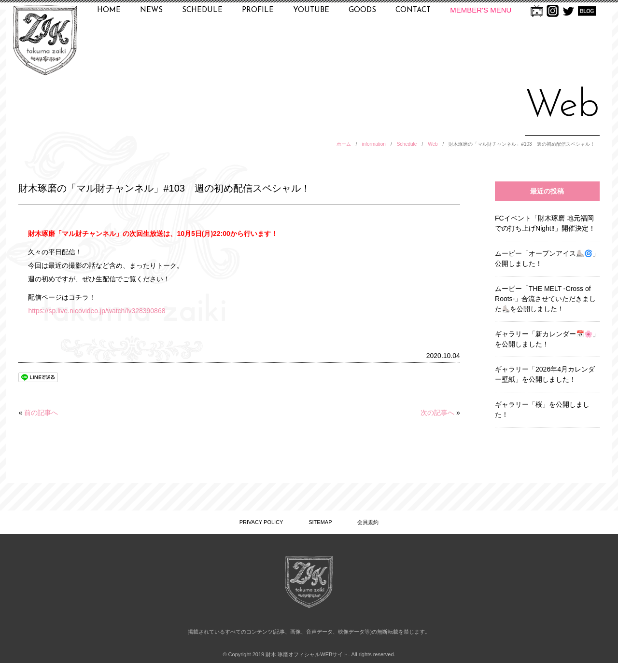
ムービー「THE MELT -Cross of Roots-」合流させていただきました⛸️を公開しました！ (545, 299)
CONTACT (413, 10)
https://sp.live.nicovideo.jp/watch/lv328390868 (96, 311)
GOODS (362, 10)
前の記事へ (41, 412)
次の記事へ (437, 412)
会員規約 (368, 522)
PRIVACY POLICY (261, 522)
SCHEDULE (202, 10)
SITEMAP (320, 522)
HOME (109, 10)
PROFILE (258, 10)
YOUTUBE (311, 10)
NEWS (151, 10)
